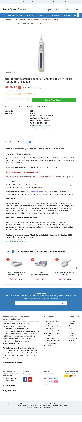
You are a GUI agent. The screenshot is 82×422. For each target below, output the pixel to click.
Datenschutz (73, 326)
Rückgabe (49, 345)
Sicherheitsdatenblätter (54, 331)
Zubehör (9, 251)
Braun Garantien (72, 332)
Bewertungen (24, 142)
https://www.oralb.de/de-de (42, 128)
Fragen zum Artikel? (24, 106)
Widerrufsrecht (51, 343)
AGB (70, 328)
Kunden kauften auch (25, 251)
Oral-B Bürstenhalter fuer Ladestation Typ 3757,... (16, 274)
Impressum (73, 323)
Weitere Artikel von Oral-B (16, 242)
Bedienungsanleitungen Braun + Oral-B (54, 327)
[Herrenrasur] (30, 15)
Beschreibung (9, 142)
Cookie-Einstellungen (73, 337)
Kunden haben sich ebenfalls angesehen (51, 251)
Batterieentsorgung (52, 333)
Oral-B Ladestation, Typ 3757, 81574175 (65, 274)
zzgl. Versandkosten (17, 91)
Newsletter (73, 341)
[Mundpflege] (66, 15)
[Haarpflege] (55, 15)
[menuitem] (77, 10)
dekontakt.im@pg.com (43, 125)
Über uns (72, 321)
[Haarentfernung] (43, 15)
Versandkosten (36, 404)
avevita (53, 407)
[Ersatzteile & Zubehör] (15, 15)
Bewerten (40, 106)
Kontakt (48, 336)
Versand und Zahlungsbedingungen (53, 339)
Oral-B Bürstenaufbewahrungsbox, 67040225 (41, 274)
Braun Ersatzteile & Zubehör (52, 322)
